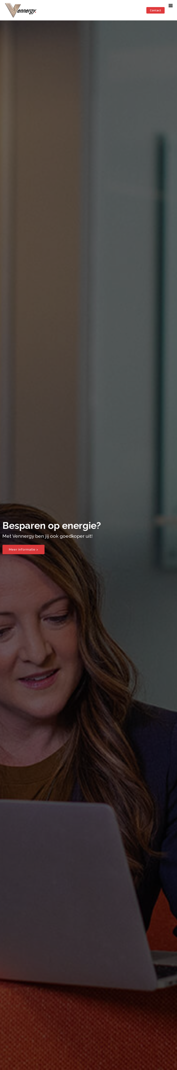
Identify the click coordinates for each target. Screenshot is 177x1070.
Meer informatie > (23, 549)
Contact (155, 10)
